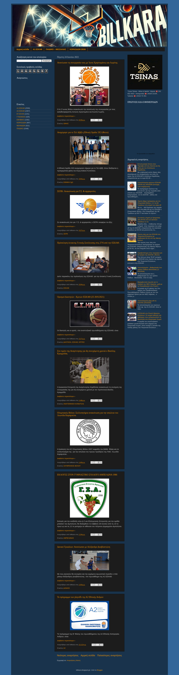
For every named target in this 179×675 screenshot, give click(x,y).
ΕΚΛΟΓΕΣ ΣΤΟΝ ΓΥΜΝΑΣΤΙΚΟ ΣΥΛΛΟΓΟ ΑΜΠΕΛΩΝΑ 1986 (87, 474)
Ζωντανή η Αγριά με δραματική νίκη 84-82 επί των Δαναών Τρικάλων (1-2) (148, 220)
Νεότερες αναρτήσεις (67, 655)
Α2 (64, 648)
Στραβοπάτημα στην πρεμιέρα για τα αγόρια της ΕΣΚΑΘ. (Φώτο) (149, 254)
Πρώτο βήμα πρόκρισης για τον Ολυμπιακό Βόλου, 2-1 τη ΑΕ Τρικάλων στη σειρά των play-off (149, 203)
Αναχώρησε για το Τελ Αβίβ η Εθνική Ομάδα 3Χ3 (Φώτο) (82, 132)
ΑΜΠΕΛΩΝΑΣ (68, 538)
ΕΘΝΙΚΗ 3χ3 (68, 182)
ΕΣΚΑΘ (66, 288)
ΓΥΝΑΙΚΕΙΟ (21, 117)
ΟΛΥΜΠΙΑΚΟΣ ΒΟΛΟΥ (72, 466)
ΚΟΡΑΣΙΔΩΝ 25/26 (78, 49)
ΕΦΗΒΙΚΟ (20, 120)
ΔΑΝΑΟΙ (66, 588)
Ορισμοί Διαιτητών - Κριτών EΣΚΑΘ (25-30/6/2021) (80, 297)
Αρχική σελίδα (23, 49)
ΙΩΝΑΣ (66, 123)
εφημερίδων (151, 153)
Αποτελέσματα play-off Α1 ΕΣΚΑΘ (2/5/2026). (146, 302)
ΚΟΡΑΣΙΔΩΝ (21, 123)
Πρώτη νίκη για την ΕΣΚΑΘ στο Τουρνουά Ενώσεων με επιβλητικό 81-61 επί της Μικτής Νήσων (149, 237)
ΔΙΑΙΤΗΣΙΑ (67, 342)
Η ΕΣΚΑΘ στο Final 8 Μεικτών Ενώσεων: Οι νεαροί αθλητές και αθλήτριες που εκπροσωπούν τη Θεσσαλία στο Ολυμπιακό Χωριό (149, 316)
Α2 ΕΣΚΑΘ (21, 111)
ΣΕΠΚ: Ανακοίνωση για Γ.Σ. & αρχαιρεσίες (76, 191)
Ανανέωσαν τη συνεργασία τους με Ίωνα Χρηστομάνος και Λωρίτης (87, 62)
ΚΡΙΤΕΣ (81, 342)
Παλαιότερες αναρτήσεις (109, 655)
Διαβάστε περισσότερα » (66, 116)
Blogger (99, 670)
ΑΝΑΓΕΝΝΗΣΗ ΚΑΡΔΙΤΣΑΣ (73, 404)
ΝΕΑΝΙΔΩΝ (21, 126)
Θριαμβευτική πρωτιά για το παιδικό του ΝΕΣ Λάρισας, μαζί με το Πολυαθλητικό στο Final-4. (149, 284)
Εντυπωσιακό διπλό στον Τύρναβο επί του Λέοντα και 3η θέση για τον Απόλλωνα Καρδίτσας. (148, 167)
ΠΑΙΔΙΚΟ (20, 128)
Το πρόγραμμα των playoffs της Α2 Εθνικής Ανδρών (80, 597)
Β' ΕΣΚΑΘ (20, 114)
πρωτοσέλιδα (142, 153)
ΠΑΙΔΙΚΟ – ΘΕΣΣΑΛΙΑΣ (56, 49)
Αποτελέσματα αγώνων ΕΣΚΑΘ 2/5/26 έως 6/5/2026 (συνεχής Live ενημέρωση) (149, 184)
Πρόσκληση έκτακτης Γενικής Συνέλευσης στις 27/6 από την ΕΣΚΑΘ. (88, 243)
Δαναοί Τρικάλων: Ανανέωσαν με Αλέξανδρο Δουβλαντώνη (83, 547)
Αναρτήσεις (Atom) (73, 660)
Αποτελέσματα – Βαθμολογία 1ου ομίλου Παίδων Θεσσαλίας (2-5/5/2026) (149, 269)
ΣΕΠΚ (66, 234)
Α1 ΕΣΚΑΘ (37, 49)
